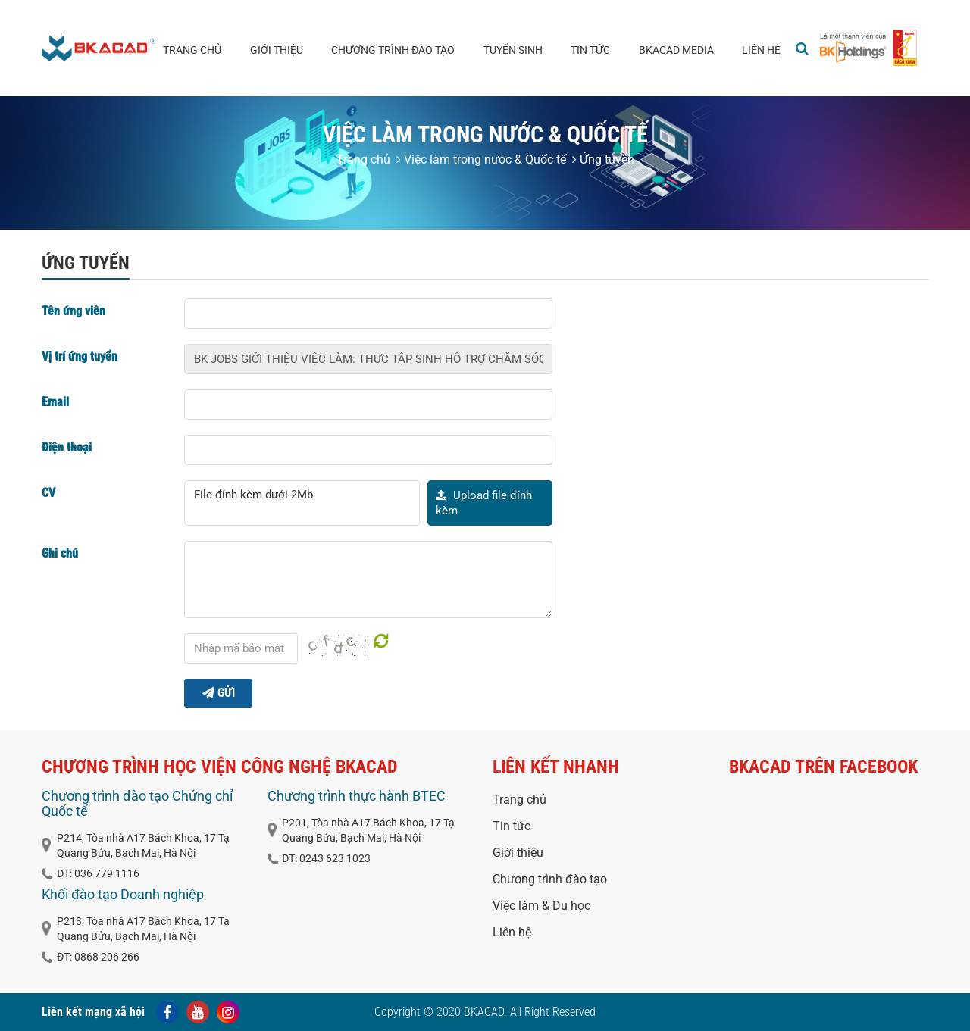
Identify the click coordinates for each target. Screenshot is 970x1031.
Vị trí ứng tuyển (79, 356)
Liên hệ (761, 50)
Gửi (218, 693)
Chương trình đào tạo (393, 50)
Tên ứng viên (73, 311)
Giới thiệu (276, 50)
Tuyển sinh (513, 50)
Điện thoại (67, 447)
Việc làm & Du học (541, 905)
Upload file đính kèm (484, 503)
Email (55, 402)
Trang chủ (192, 50)
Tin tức (590, 50)
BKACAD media (676, 50)
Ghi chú (60, 553)
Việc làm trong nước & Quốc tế (481, 159)
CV (48, 493)
